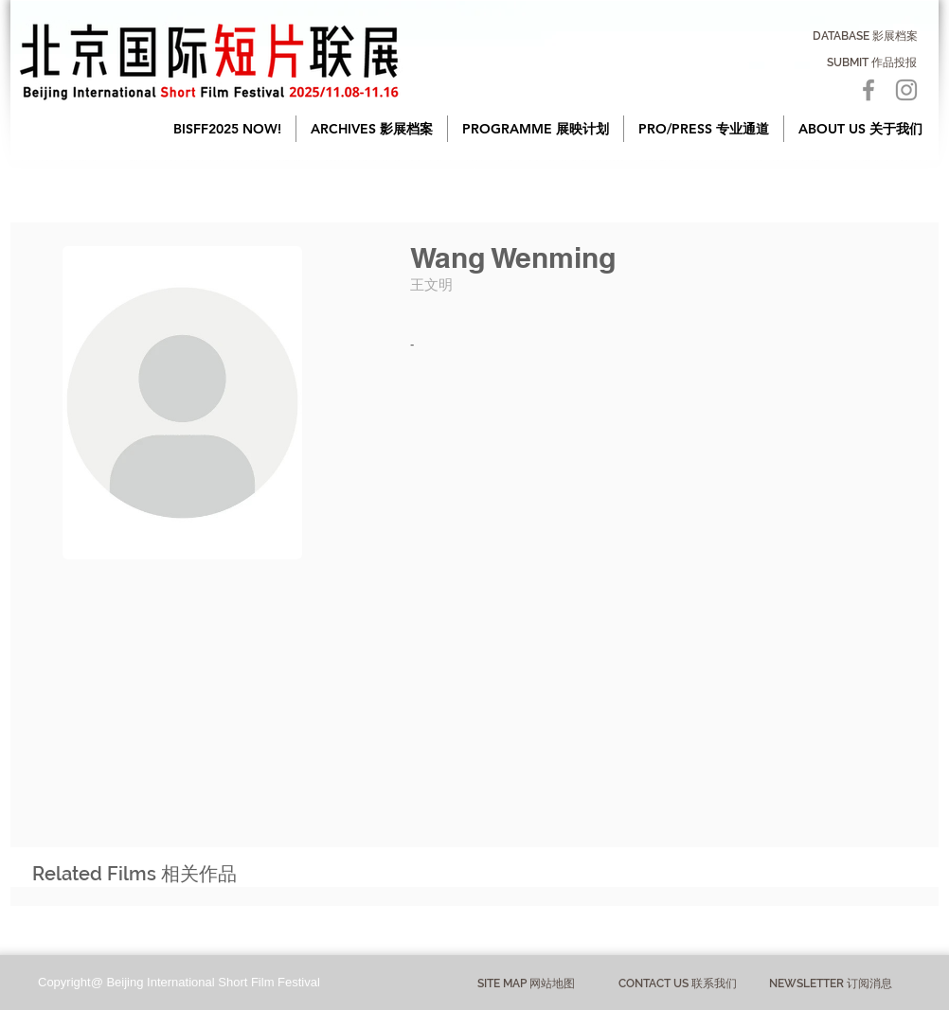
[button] (371, 128)
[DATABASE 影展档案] (865, 36)
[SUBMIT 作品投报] (872, 62)
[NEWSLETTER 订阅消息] (830, 983)
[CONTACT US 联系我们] (677, 983)
